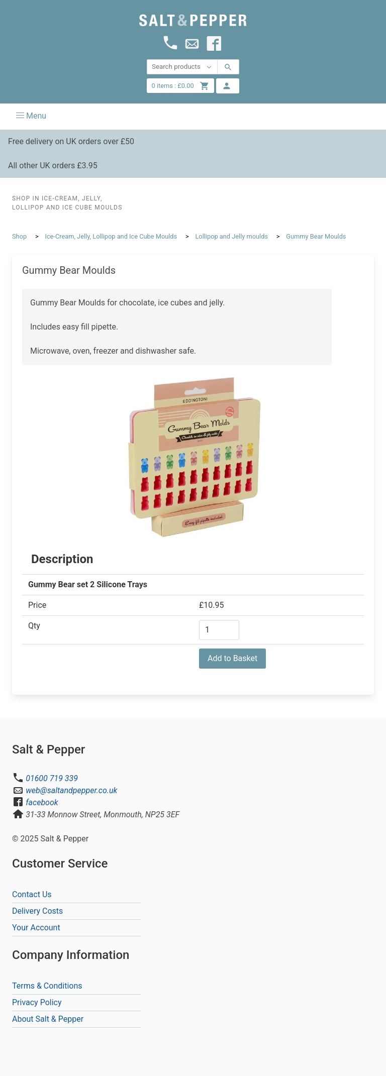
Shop (19, 236)
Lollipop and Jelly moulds (231, 236)
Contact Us (32, 894)
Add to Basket (232, 658)
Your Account (36, 927)
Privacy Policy (37, 1002)
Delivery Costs (37, 911)
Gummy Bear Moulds (316, 236)
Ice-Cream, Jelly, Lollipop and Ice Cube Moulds (111, 236)
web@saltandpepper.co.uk (71, 790)
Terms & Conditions (47, 986)
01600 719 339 (52, 778)
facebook (42, 802)
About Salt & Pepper (47, 1019)
